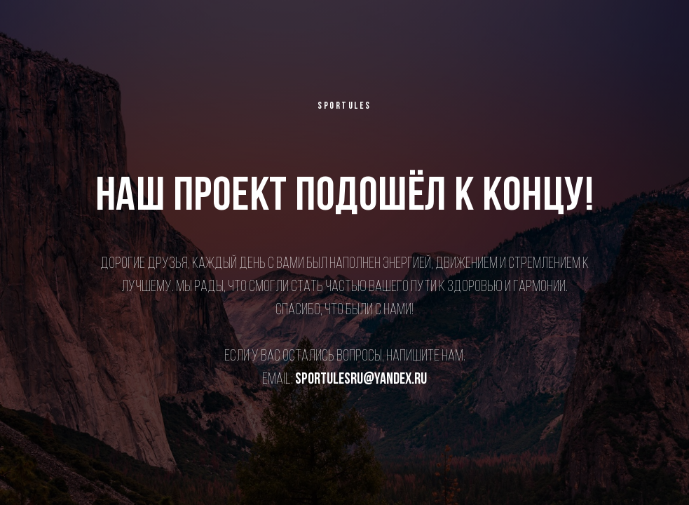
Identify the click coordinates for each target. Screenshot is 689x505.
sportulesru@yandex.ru (361, 380)
